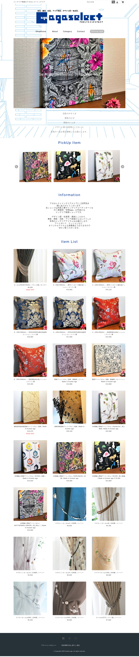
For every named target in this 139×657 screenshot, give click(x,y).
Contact (81, 32)
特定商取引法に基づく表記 (71, 646)
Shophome (41, 32)
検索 (113, 2)
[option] (35, 167)
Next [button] (122, 167)
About (55, 32)
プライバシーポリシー (48, 646)
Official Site (97, 32)
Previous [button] (16, 167)
